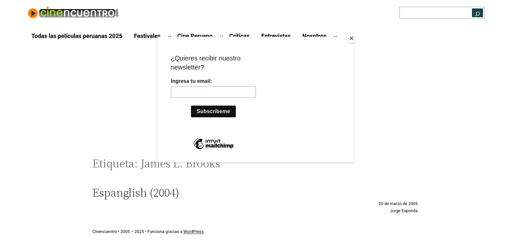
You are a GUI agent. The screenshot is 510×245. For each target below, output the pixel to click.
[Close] (351, 38)
